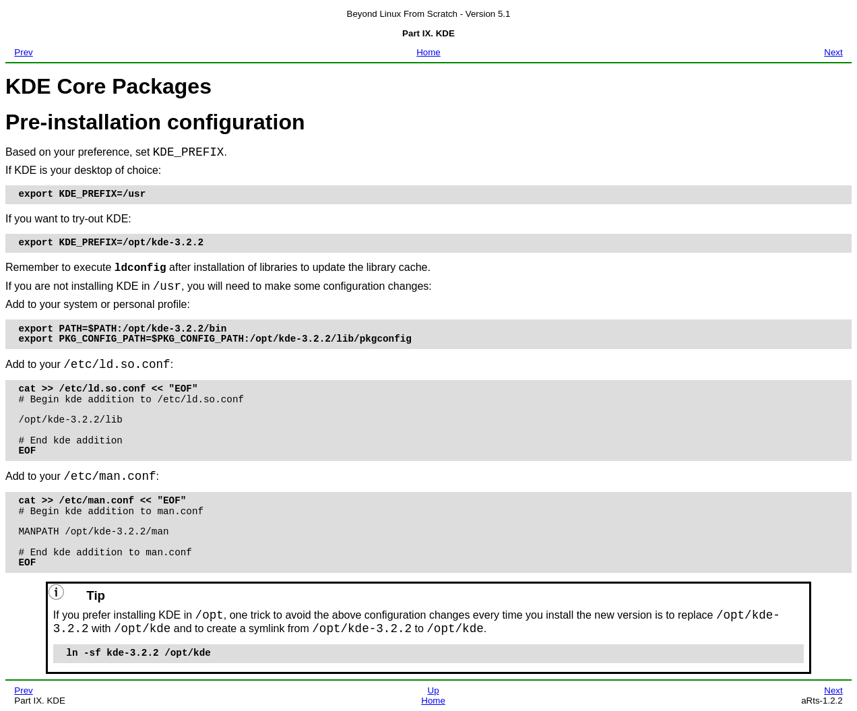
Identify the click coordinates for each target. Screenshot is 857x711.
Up (433, 690)
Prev (23, 52)
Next (833, 52)
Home (428, 52)
